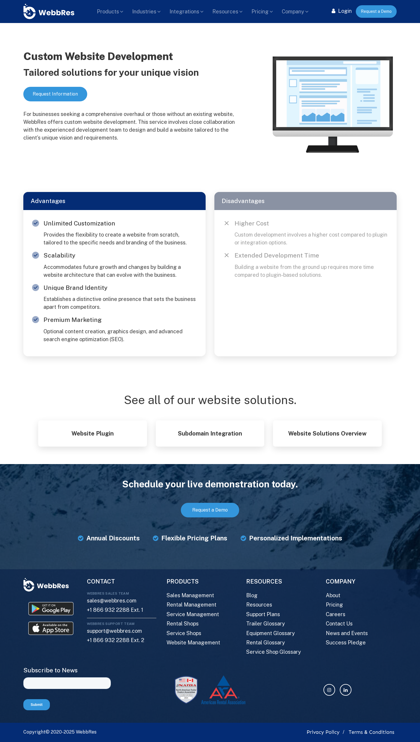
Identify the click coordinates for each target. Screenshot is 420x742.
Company (293, 11)
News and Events (347, 633)
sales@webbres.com (111, 601)
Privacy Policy (323, 732)
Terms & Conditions (371, 732)
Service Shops (184, 633)
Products (108, 11)
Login (342, 11)
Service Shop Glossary (273, 652)
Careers (335, 614)
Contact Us (339, 624)
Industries (144, 11)
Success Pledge (346, 642)
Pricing (260, 11)
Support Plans (263, 614)
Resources (225, 11)
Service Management (193, 614)
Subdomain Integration (210, 433)
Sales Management (190, 595)
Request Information (55, 94)
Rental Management (191, 605)
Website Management (193, 642)
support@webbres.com (114, 631)
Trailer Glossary (265, 624)
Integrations (184, 11)
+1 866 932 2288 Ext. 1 (115, 610)
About (333, 595)
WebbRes (86, 732)
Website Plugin (92, 433)
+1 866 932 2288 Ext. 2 (115, 640)
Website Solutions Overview (327, 433)
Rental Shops (183, 624)
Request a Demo (376, 11)
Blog (252, 595)
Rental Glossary (265, 642)
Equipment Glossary (270, 633)
